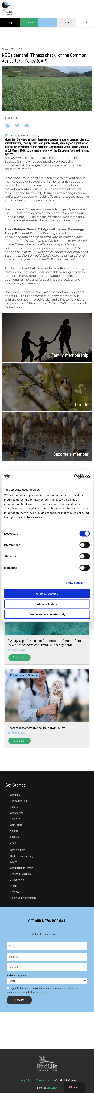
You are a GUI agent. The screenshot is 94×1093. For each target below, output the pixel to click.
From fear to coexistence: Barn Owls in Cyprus (39, 728)
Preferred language (17, 975)
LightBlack (52, 1087)
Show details (74, 582)
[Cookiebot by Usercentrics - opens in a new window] (74, 476)
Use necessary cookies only (47, 614)
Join (48, 22)
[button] (8, 126)
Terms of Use (42, 1080)
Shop (9, 22)
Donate (29, 22)
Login (66, 22)
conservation (17, 135)
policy (36, 135)
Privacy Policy (42, 992)
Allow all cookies (47, 593)
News (29, 135)
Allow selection (47, 603)
